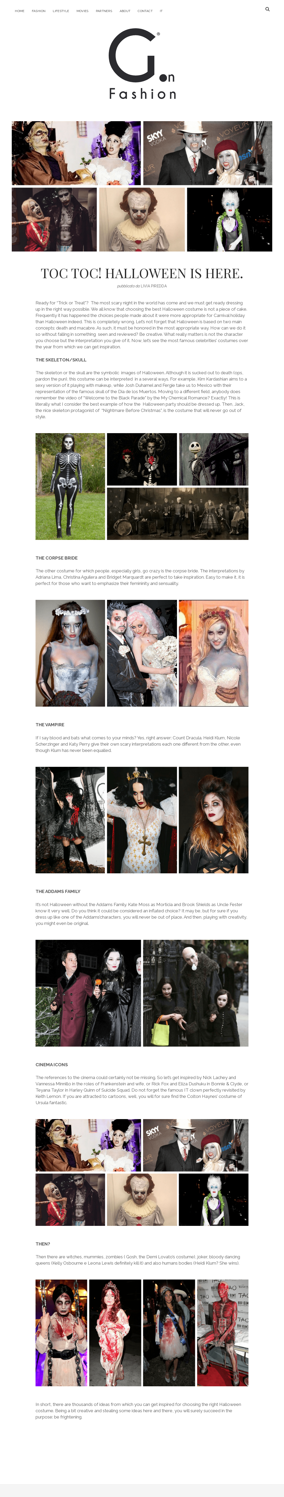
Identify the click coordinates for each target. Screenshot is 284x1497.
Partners (104, 11)
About (125, 11)
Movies (83, 11)
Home (19, 11)
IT (161, 11)
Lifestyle (61, 11)
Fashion (39, 11)
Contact (145, 11)
